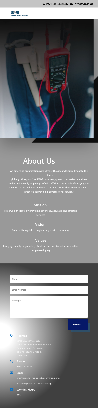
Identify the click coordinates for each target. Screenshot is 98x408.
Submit (78, 324)
